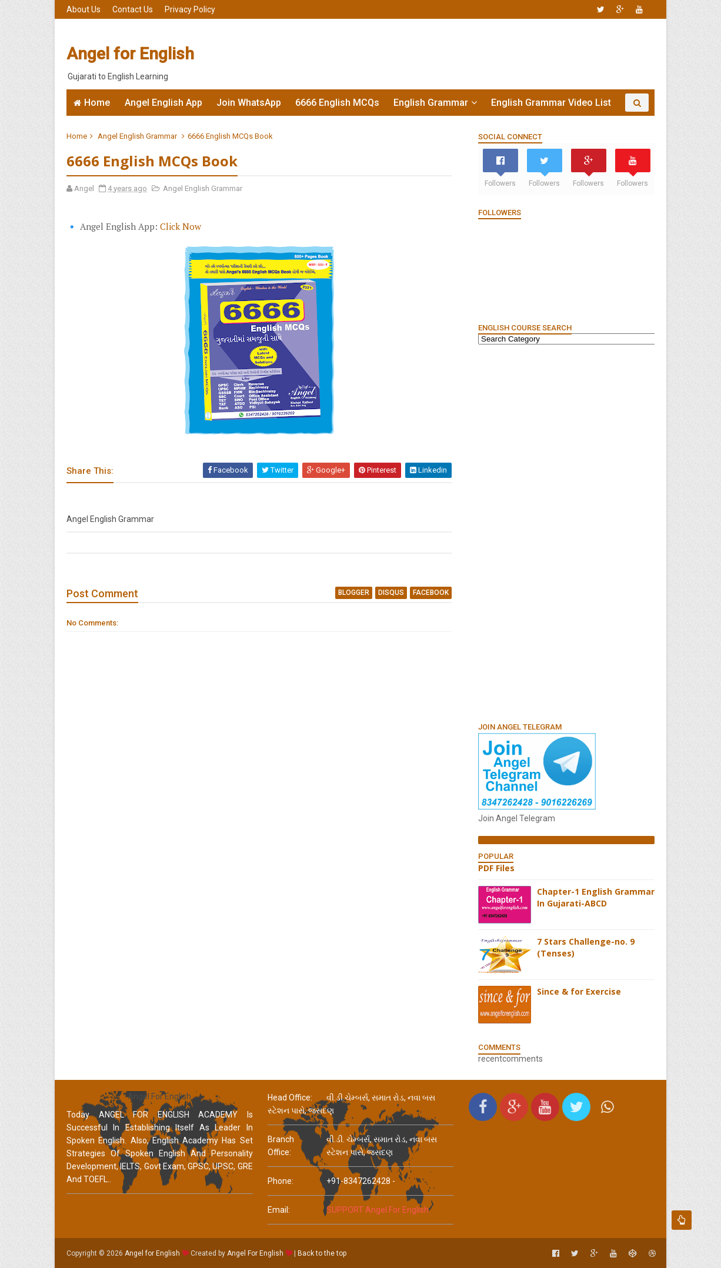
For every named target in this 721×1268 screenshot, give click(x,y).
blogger (353, 592)
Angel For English (255, 1253)
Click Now (180, 226)
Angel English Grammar (137, 136)
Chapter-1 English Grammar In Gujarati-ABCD (596, 897)
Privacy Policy (190, 9)
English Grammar (430, 102)
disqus (391, 592)
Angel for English (130, 53)
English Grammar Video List (551, 102)
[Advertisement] (440, 54)
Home (97, 102)
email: (279, 1210)
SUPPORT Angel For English (377, 1210)
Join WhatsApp (248, 102)
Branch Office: (281, 1146)
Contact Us (132, 9)
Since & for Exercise (579, 991)
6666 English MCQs (337, 102)
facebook (431, 592)
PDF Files (496, 868)
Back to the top (322, 1253)
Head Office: (290, 1097)
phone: (280, 1181)
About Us (83, 9)
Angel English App (163, 102)
